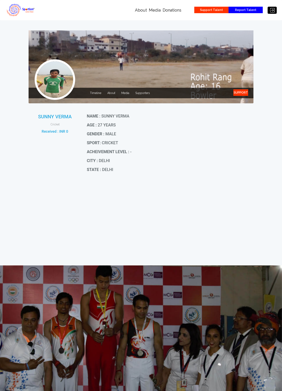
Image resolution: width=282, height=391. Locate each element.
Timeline (95, 93)
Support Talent (211, 10)
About (141, 10)
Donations (172, 10)
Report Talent (245, 10)
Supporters (142, 93)
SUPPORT (241, 92)
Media (155, 10)
